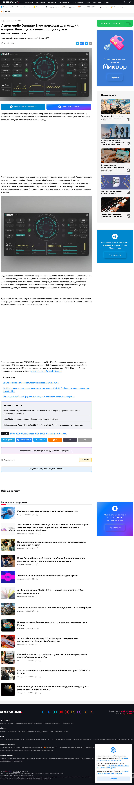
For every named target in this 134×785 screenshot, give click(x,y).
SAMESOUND (16, 771)
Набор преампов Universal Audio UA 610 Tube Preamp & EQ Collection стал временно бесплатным (43, 425)
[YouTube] (61, 712)
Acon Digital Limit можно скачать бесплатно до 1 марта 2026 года (31, 419)
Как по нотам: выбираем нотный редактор (111, 192)
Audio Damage (28, 434)
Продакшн (20, 515)
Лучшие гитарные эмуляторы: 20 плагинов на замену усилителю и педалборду (112, 168)
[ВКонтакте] (48, 712)
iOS (37, 434)
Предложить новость (109, 23)
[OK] (85, 712)
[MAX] (55, 712)
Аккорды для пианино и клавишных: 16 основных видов (111, 216)
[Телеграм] (42, 712)
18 (35, 628)
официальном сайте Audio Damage (46, 371)
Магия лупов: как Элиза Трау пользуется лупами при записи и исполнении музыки (39, 396)
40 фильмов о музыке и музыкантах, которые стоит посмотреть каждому (113, 142)
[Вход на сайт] (125, 2)
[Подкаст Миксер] (79, 712)
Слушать (115, 77)
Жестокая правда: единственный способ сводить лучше (47, 575)
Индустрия (20, 548)
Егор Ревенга (10, 21)
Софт (3, 21)
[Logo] (11, 2)
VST (43, 434)
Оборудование (22, 533)
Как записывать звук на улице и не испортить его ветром (47, 511)
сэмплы (63, 434)
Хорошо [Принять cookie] (113, 778)
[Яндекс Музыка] (73, 712)
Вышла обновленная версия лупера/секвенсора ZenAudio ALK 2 (31, 383)
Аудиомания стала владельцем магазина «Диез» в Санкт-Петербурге (54, 607)
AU (18, 434)
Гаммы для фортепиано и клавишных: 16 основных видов (112, 118)
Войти (85, 460)
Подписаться (115, 255)
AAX (13, 434)
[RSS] (91, 712)
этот (59, 773)
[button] (77, 43)
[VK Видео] (67, 712)
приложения (53, 434)
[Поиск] (129, 2)
